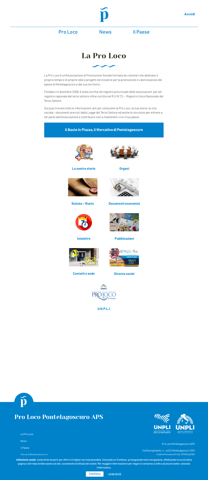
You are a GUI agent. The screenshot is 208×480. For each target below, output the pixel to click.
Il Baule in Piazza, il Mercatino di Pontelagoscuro (104, 130)
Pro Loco (68, 32)
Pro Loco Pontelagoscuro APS (58, 417)
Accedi (189, 14)
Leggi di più (114, 474)
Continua (95, 473)
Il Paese (141, 32)
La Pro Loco (26, 434)
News (105, 32)
